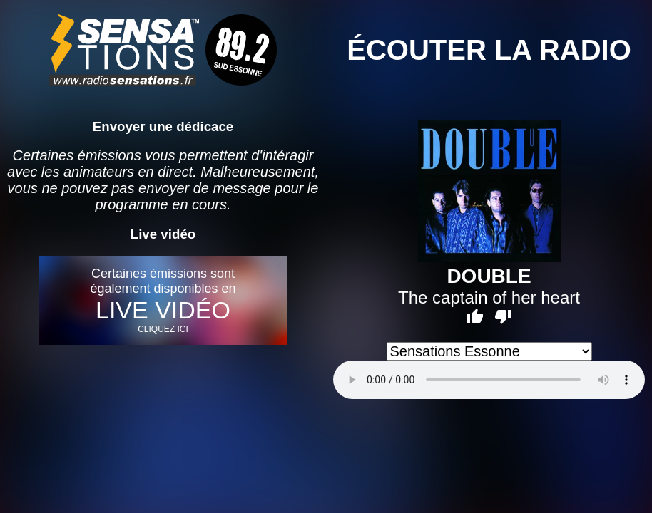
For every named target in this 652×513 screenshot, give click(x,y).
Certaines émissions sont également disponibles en (163, 300)
